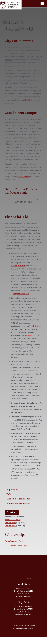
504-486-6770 (10, 522)
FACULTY (30, 578)
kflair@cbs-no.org (23, 596)
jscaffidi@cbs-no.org (13, 519)
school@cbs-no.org (23, 614)
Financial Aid (23, 100)
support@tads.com (21, 293)
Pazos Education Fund (14, 541)
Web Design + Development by (23, 628)
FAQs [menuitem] (8, 494)
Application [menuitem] (12, 489)
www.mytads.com (18, 265)
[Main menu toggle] (42, 3)
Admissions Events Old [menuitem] (18, 503)
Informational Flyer (19, 545)
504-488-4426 (10, 525)
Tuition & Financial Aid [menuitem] (18, 498)
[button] (23, 202)
